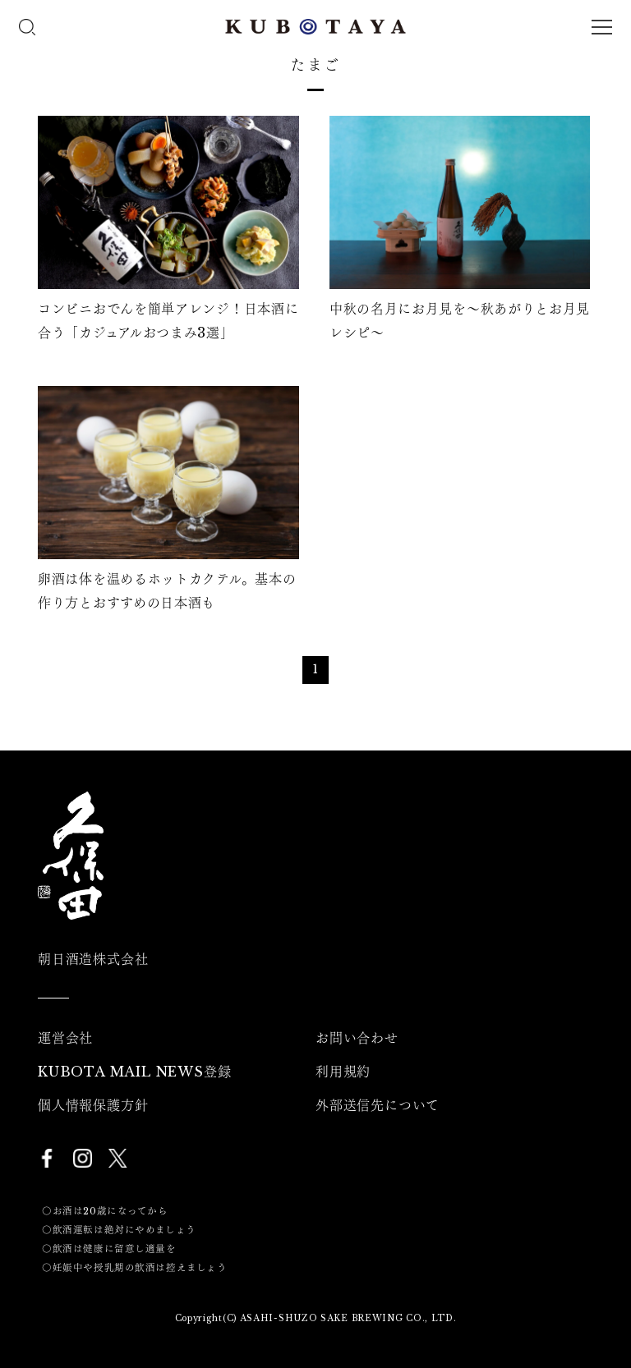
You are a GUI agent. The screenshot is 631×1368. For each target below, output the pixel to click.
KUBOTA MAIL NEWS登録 (134, 1071)
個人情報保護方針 (93, 1105)
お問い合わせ (357, 1037)
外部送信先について (378, 1105)
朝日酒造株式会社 (93, 959)
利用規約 (343, 1071)
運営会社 (65, 1037)
